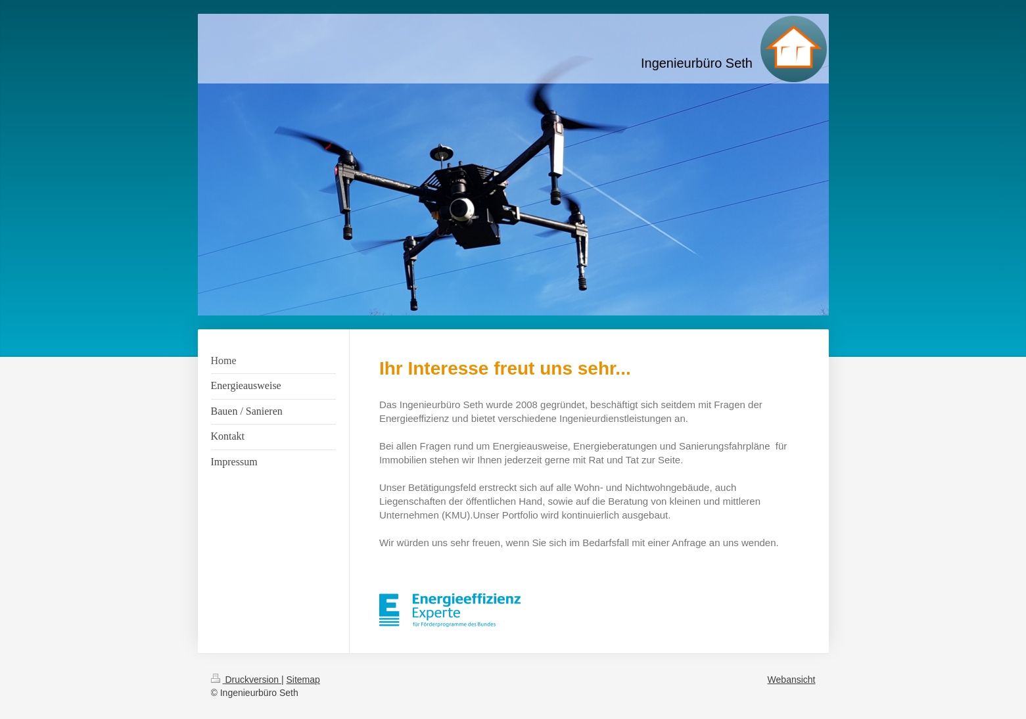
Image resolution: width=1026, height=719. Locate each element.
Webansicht (792, 679)
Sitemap (303, 679)
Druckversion (246, 679)
